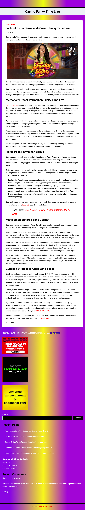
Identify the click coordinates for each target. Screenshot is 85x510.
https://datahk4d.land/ (11, 465)
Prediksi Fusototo (9, 468)
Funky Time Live (12, 105)
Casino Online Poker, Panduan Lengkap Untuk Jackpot (26, 442)
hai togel (5, 492)
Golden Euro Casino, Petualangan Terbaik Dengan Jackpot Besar (29, 453)
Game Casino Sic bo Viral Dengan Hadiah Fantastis (24, 437)
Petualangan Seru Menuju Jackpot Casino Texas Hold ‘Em (27, 431)
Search (5, 414)
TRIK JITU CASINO (45, 507)
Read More (11, 323)
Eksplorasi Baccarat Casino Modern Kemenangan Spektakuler (28, 448)
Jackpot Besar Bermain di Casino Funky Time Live (38, 28)
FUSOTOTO (6, 463)
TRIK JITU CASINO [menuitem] (42, 311)
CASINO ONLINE (10, 24)
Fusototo (16, 484)
